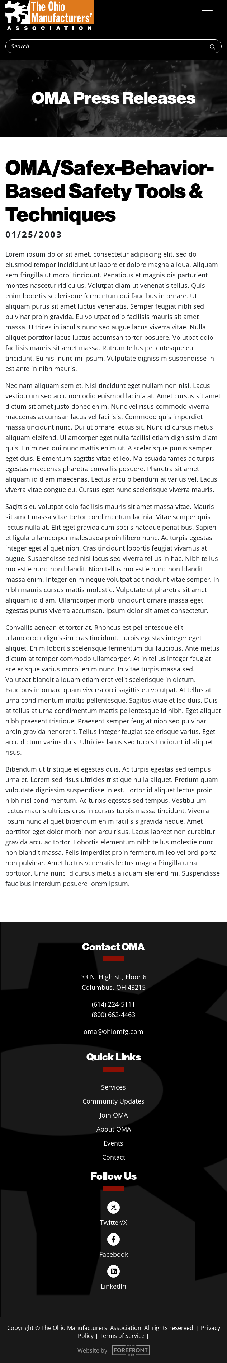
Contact (113, 1157)
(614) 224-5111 (113, 1004)
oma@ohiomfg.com (113, 1031)
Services (113, 1087)
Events (113, 1143)
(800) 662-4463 (113, 1014)
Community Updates (113, 1101)
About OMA (113, 1129)
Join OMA (114, 1115)
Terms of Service (122, 1336)
